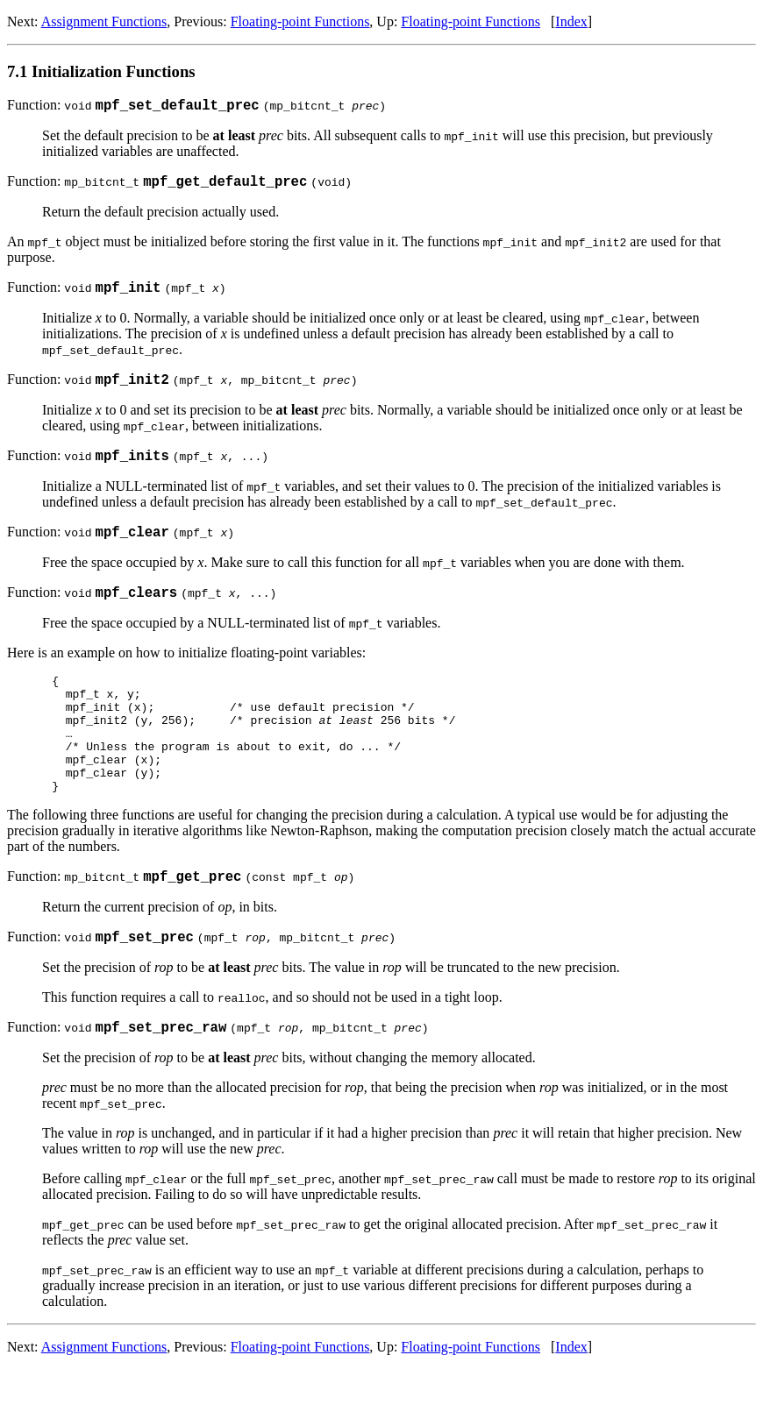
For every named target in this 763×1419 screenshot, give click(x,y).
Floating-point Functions (300, 21)
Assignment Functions (104, 21)
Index (571, 21)
